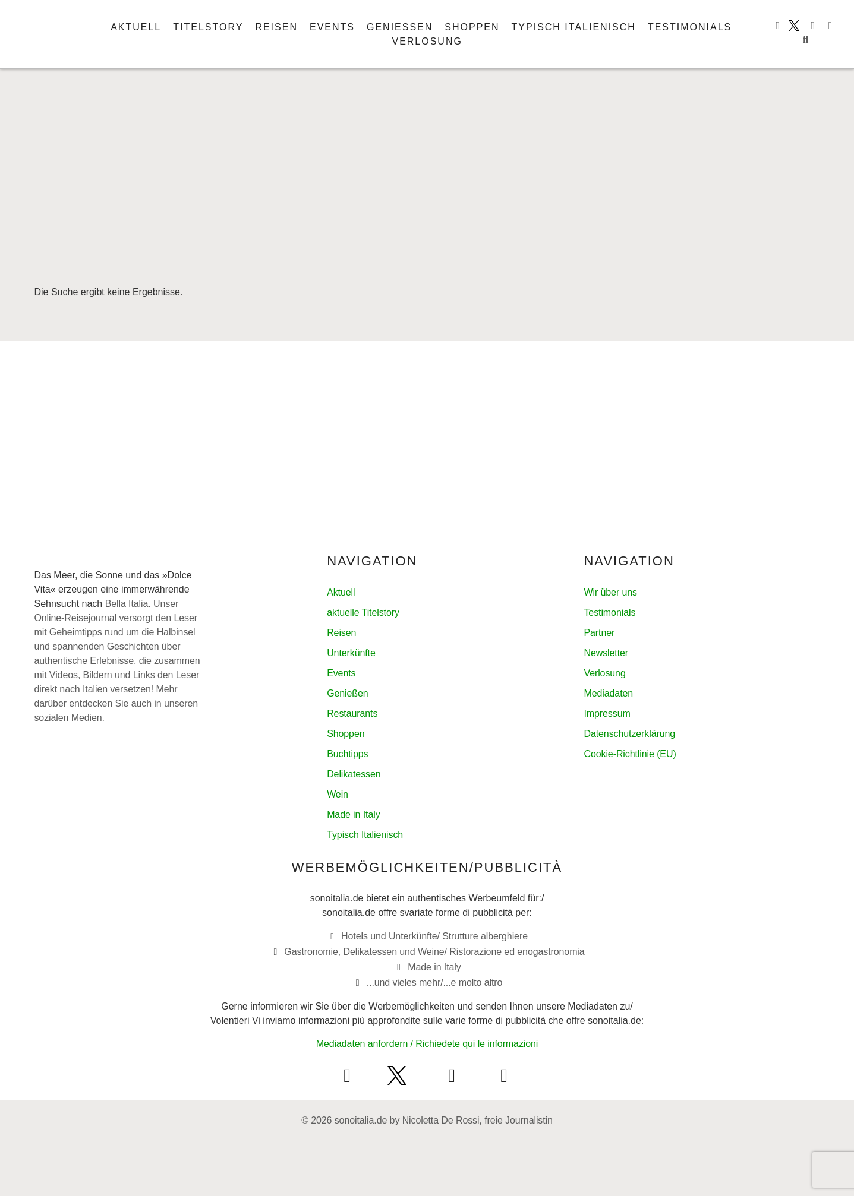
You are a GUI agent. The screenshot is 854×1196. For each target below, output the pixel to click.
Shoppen (472, 27)
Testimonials (690, 27)
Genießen (400, 27)
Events (332, 27)
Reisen (276, 27)
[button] (806, 40)
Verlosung (427, 41)
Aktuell (136, 27)
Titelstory (208, 27)
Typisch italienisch (574, 27)
